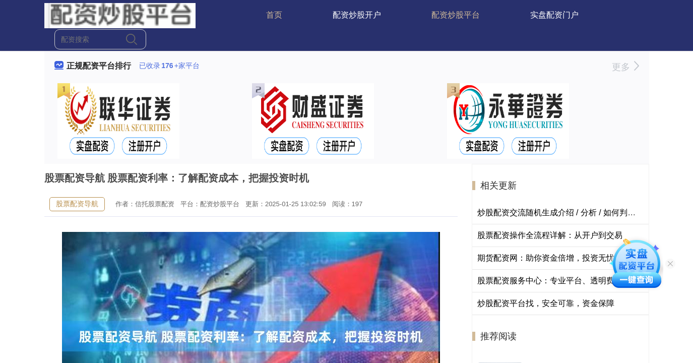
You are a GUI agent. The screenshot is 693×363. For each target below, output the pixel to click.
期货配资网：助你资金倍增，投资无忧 (545, 258)
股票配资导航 (77, 204)
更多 (625, 67)
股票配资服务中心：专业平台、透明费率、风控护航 (570, 280)
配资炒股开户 (357, 15)
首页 (274, 15)
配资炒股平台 (455, 15)
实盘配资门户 (554, 15)
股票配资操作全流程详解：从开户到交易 (549, 235)
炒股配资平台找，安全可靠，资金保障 (545, 303)
